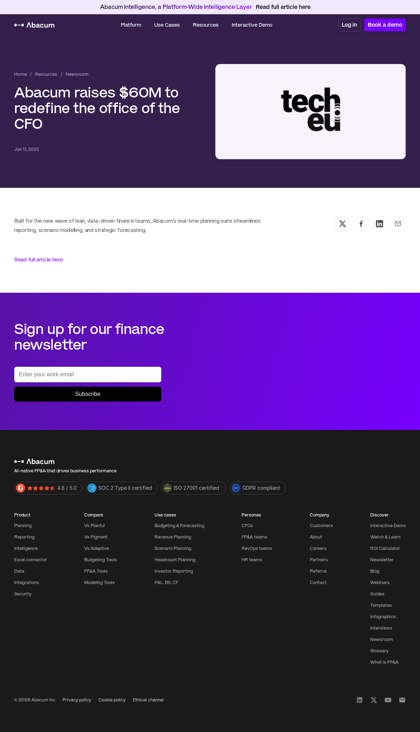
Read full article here (38, 259)
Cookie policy (112, 699)
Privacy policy (77, 699)
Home (20, 74)
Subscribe (87, 394)
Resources (46, 74)
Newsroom (77, 74)
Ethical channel (148, 699)
